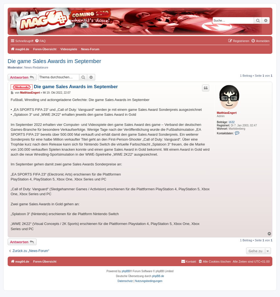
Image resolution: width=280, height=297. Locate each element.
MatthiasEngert (227, 112)
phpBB (126, 271)
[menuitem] (40, 41)
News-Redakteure (36, 67)
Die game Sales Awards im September (54, 61)
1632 (232, 122)
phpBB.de (158, 276)
